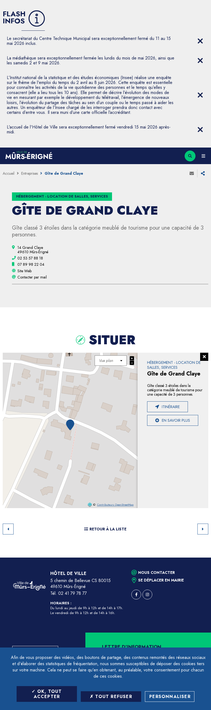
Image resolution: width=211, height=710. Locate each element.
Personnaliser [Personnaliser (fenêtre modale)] (170, 696)
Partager (202, 173)
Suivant (202, 529)
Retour (8, 529)
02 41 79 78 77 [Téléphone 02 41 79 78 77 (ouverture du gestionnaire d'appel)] (72, 593)
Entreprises (29, 173)
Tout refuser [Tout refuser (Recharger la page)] (111, 696)
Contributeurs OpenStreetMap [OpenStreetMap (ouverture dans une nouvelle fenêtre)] (115, 504)
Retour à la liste (105, 529)
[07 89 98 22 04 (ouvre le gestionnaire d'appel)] (30, 264)
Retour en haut (197, 557)
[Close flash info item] (200, 41)
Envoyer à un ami (191, 173)
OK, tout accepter (47, 694)
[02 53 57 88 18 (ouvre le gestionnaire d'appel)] (30, 258)
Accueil (8, 173)
